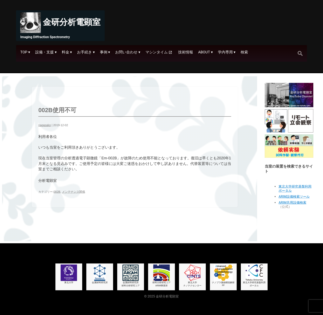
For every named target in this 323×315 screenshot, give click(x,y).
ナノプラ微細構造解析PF (223, 275)
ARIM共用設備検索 (292, 203)
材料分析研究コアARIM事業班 (161, 275)
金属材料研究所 (100, 274)
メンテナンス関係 (73, 191)
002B (57, 191)
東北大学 (69, 274)
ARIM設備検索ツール (294, 197)
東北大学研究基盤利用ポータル (254, 275)
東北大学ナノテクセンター (192, 275)
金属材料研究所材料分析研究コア (131, 275)
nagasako (44, 125)
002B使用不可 (57, 110)
